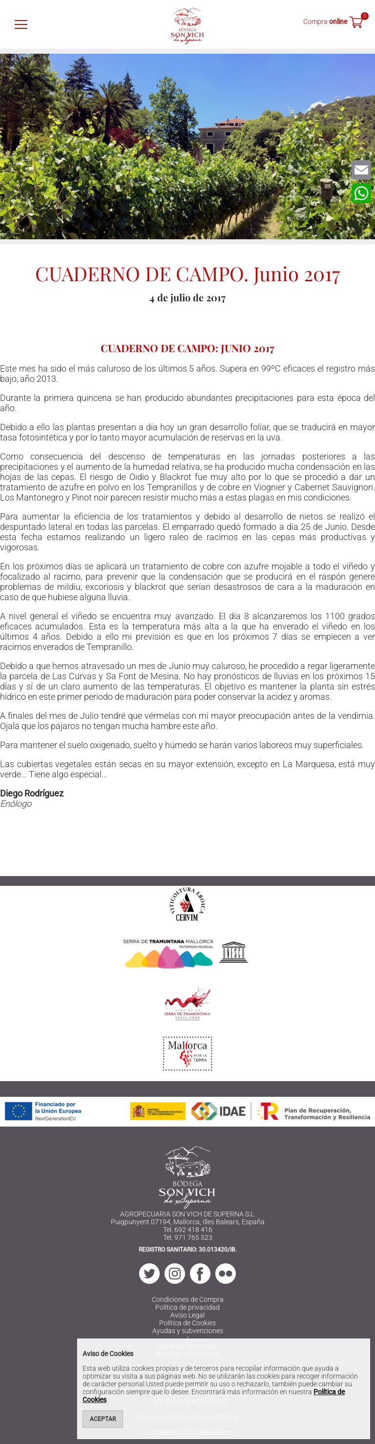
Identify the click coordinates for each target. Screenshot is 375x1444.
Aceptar (103, 1419)
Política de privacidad (187, 1307)
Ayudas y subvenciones (187, 1331)
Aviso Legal (187, 1315)
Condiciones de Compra (188, 1299)
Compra (325, 21)
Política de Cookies (187, 1323)
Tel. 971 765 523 (187, 1237)
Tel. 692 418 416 (187, 1230)
